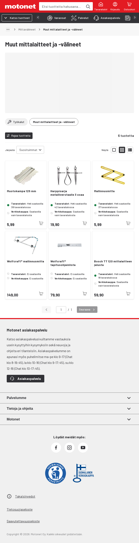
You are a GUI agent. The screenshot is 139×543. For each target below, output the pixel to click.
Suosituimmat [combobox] (28, 150)
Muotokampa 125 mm (21, 191)
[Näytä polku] (8, 29)
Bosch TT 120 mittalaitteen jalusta (113, 263)
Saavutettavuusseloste (23, 521)
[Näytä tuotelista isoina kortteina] (114, 150)
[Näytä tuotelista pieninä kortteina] (122, 150)
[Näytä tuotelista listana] (130, 150)
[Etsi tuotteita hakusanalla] (88, 6)
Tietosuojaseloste (20, 509)
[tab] (55, 18)
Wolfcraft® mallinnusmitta (25, 261)
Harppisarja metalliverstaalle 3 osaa (67, 192)
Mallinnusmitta (104, 191)
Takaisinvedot (25, 496)
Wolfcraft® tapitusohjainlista (63, 263)
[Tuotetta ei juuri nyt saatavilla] (41, 223)
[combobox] (61, 6)
